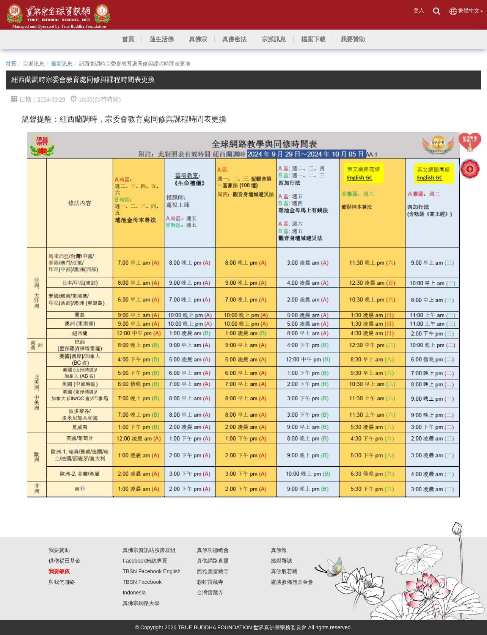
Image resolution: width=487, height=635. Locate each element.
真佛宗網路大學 (141, 603)
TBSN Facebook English (152, 571)
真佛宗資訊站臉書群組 (149, 550)
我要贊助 (59, 550)
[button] (161, 39)
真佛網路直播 (213, 561)
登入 (418, 10)
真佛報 (279, 550)
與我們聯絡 (62, 582)
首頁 (11, 64)
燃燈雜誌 (281, 561)
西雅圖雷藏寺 (213, 571)
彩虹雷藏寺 (210, 582)
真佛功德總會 (213, 550)
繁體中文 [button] (466, 11)
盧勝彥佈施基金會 (292, 582)
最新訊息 (61, 64)
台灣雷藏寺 (210, 593)
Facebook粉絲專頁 (145, 561)
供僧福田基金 (64, 561)
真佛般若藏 (284, 571)
